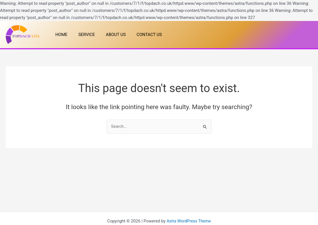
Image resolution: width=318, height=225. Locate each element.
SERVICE (83, 34)
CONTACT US (140, 34)
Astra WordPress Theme (189, 221)
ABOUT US (110, 34)
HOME (60, 34)
